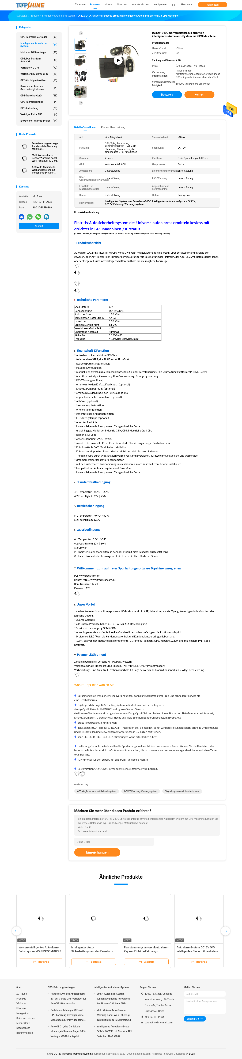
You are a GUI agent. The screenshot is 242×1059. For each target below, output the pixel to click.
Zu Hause (21, 993)
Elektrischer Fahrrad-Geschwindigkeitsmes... (38, 88)
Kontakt (39, 226)
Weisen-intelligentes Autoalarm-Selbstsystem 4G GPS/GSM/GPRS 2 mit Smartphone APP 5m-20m (40, 951)
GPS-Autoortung (38, 108)
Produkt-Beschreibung (113, 127)
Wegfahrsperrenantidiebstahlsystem (182, 791)
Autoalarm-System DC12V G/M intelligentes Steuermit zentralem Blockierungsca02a (197, 951)
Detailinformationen (85, 127)
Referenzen (212, 4)
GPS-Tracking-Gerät (38, 95)
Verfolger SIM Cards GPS (38, 74)
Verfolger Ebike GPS (38, 114)
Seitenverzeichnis (25, 1018)
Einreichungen (97, 852)
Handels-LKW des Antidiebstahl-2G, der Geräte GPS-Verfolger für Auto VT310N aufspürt (68, 998)
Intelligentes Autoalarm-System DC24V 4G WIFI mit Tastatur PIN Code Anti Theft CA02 (114, 1031)
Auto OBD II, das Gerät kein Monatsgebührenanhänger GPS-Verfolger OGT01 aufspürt (68, 1031)
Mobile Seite (23, 1023)
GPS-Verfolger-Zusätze (38, 80)
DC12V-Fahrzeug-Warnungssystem (140, 791)
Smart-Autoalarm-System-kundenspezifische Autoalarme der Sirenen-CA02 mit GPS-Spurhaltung (113, 999)
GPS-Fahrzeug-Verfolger (38, 37)
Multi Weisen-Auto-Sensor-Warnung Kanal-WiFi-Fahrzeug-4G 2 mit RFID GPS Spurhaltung (45, 158)
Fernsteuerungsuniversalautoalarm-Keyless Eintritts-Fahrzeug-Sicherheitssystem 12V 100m (146, 951)
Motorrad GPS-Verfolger (38, 52)
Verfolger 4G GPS (38, 67)
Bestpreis (167, 94)
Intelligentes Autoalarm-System (38, 44)
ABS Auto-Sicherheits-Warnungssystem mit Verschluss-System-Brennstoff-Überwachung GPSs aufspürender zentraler (45, 170)
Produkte (21, 998)
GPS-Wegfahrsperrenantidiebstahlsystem (96, 791)
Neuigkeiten (22, 1013)
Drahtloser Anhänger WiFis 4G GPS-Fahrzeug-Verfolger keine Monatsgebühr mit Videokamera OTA (68, 1015)
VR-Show (21, 1003)
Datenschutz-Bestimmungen (24, 1030)
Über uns (21, 1008)
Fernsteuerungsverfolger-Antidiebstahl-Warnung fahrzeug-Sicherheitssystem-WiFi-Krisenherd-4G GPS (45, 146)
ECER (192, 1053)
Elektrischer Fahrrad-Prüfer (38, 120)
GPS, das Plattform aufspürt (38, 60)
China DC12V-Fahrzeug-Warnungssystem (69, 1053)
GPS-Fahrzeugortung (38, 102)
